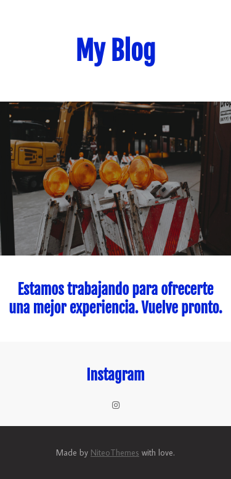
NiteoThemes (115, 452)
